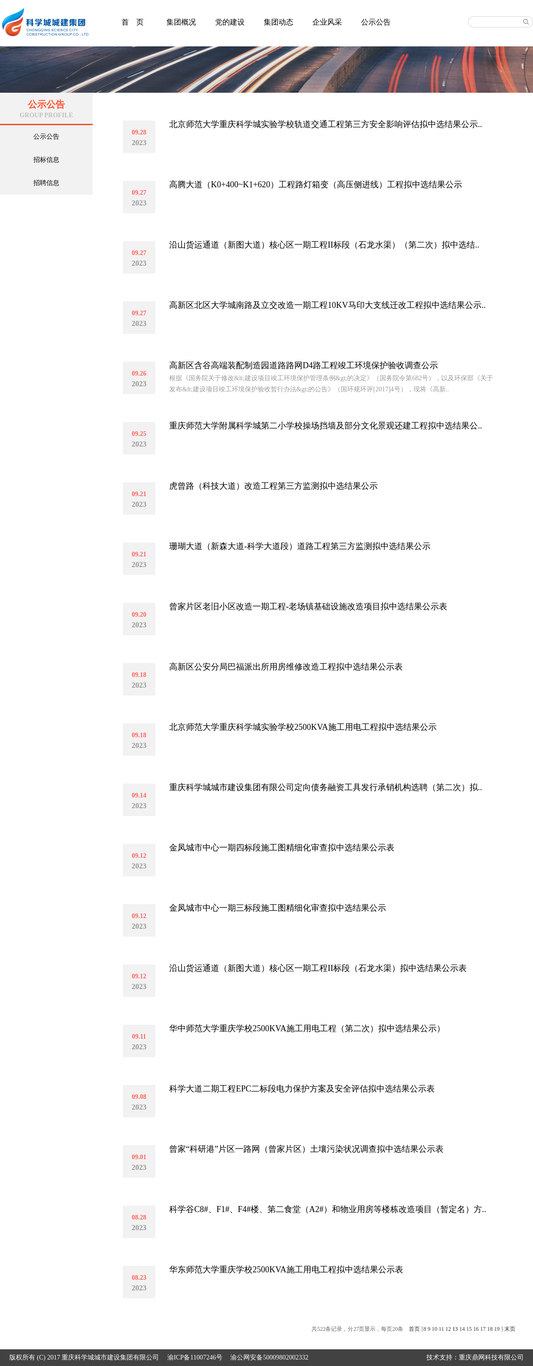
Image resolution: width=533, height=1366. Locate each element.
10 (434, 1329)
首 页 (132, 22)
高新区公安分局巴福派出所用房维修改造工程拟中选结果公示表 (286, 666)
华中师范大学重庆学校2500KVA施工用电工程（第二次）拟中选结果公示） (307, 1028)
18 (490, 1329)
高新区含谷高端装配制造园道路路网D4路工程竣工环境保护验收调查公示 (303, 365)
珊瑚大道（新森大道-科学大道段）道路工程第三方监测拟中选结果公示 (300, 546)
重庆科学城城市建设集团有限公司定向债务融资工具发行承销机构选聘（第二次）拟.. (325, 787)
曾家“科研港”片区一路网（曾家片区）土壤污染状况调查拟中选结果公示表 (306, 1149)
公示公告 (376, 22)
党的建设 (230, 22)
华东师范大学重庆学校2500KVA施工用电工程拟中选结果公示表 (286, 1269)
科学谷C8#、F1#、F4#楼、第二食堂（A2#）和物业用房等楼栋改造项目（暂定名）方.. (327, 1209)
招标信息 (46, 159)
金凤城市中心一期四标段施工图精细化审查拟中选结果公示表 (281, 847)
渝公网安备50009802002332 (269, 1357)
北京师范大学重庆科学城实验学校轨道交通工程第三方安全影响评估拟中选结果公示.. (325, 124)
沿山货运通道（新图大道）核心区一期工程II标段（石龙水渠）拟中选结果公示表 (318, 968)
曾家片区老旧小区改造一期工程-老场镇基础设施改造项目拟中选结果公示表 (308, 606)
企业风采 (327, 22)
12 (448, 1329)
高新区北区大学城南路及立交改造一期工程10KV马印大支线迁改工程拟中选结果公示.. (327, 305)
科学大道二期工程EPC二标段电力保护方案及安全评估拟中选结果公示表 (302, 1088)
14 (462, 1329)
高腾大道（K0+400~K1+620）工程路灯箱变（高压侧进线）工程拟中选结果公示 (315, 184)
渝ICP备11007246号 (194, 1357)
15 (469, 1329)
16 (476, 1329)
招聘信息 (46, 182)
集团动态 (278, 22)
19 (497, 1329)
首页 (414, 1329)
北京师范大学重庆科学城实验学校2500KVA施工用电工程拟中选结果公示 (303, 727)
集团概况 (181, 22)
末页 (509, 1329)
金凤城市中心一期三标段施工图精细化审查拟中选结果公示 (277, 908)
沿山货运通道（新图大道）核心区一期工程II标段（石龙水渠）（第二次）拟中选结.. (324, 244)
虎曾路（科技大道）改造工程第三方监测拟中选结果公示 (273, 486)
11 (441, 1329)
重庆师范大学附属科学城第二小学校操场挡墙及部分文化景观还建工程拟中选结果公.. (325, 425)
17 (483, 1329)
